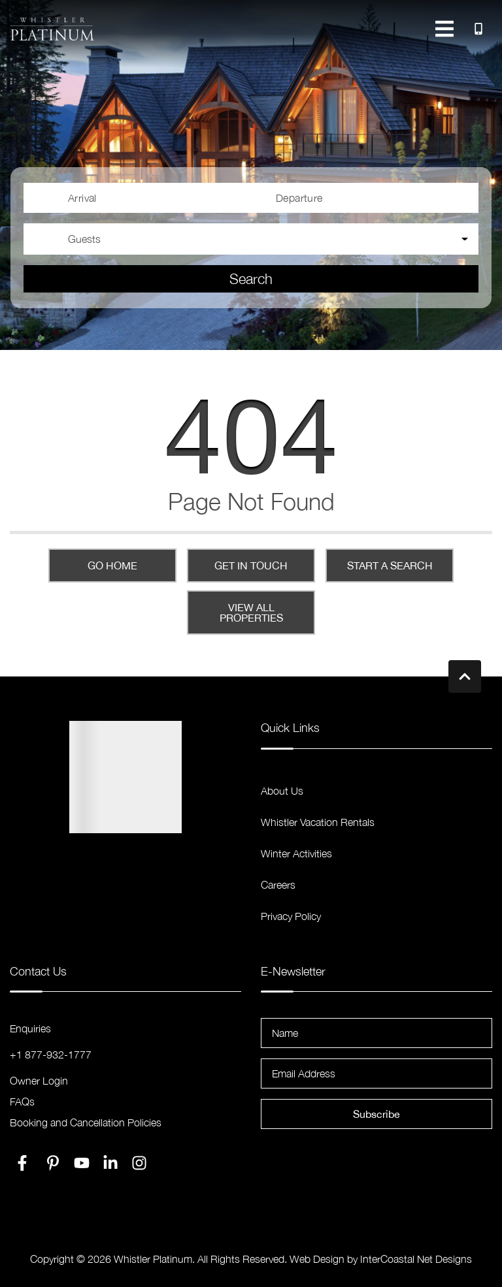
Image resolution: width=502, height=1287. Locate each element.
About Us (282, 791)
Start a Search (390, 565)
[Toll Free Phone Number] (478, 29)
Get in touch (251, 565)
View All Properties (251, 612)
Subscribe (376, 1114)
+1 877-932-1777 (51, 1054)
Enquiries (30, 1028)
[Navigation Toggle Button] (444, 28)
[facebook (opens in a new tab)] (24, 1163)
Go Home (112, 565)
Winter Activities (296, 853)
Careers (278, 885)
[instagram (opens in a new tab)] (139, 1163)
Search (251, 278)
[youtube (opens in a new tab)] (82, 1163)
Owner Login (39, 1081)
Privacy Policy (291, 916)
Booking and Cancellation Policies (85, 1122)
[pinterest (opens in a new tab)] (53, 1163)
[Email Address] (376, 1073)
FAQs (22, 1101)
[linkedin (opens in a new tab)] (110, 1163)
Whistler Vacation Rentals (318, 822)
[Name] (376, 1033)
